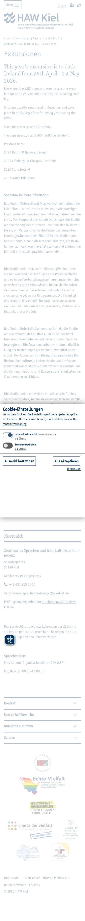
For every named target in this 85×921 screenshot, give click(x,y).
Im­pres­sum (74, 469)
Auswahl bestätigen (19, 461)
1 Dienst (20, 438)
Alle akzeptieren (66, 461)
